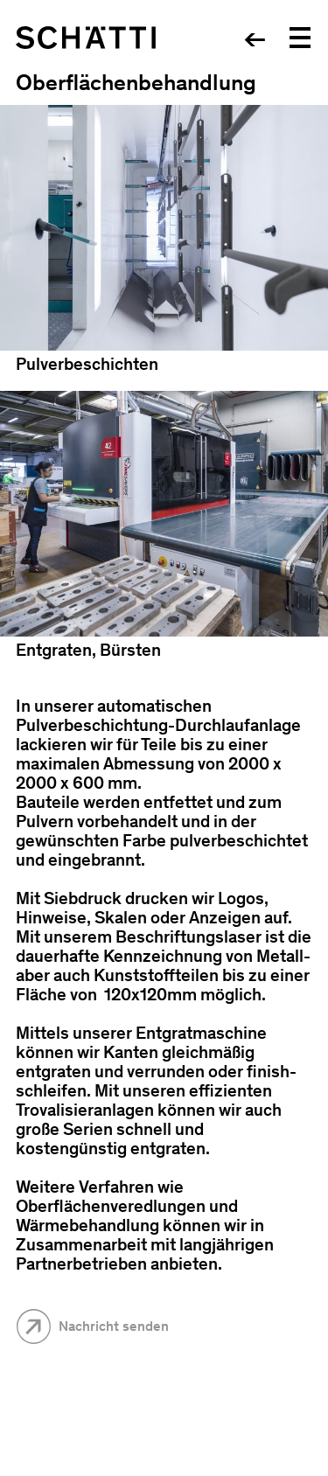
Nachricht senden (114, 1326)
